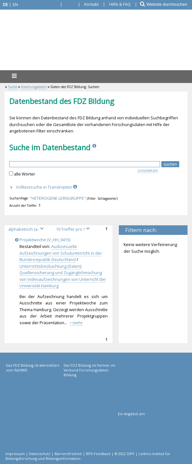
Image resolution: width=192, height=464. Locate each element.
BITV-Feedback (98, 453)
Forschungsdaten (34, 87)
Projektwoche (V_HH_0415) (43, 240)
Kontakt (91, 4)
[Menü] (14, 75)
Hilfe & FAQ (120, 4)
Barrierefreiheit (68, 453)
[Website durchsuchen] (169, 4)
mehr (76, 323)
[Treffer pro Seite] (74, 229)
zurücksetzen (147, 170)
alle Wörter (24, 174)
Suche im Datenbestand (49, 147)
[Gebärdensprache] (52, 4)
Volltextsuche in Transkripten (47, 187)
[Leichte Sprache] (70, 4)
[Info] (94, 147)
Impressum (15, 453)
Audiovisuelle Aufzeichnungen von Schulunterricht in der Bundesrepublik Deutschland (60, 252)
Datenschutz (39, 453)
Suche (12, 87)
